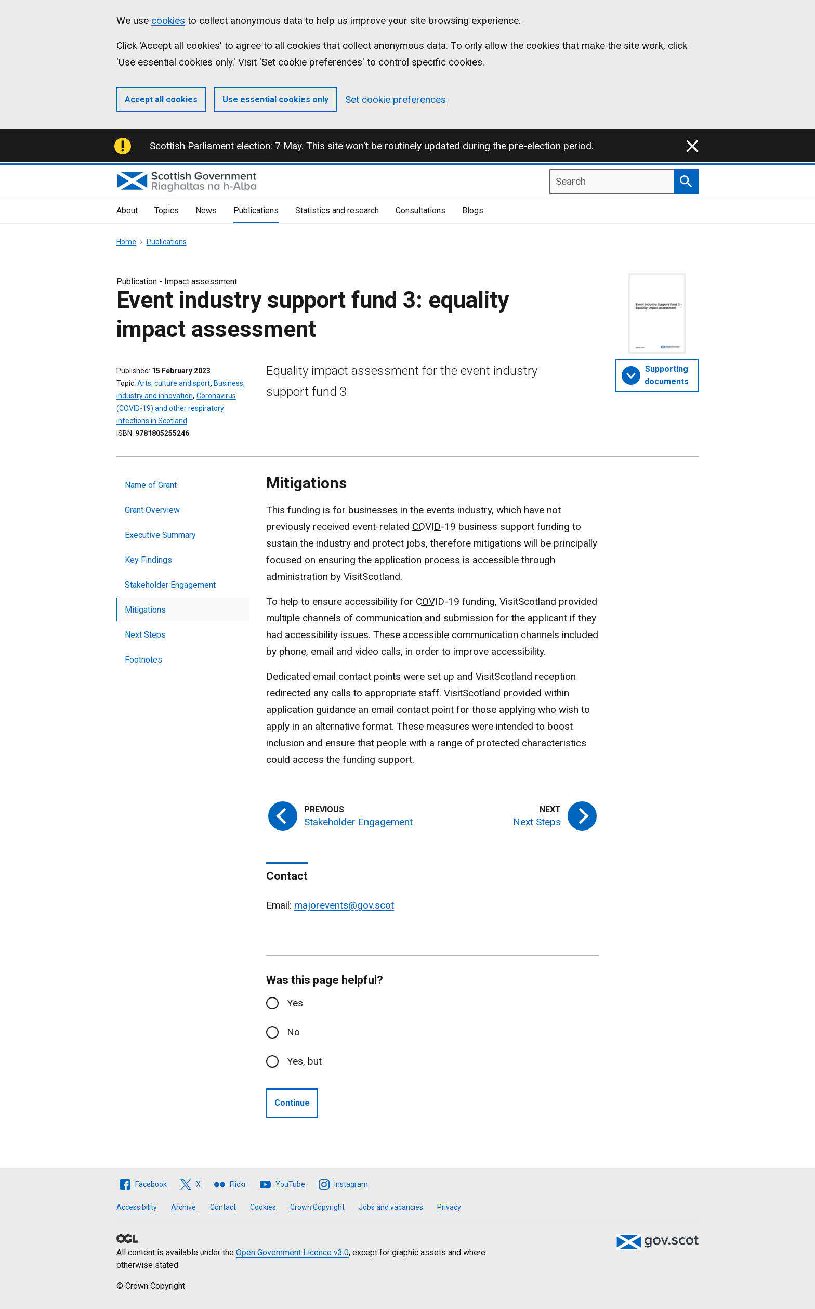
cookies (168, 21)
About (127, 210)
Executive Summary (160, 535)
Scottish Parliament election (210, 146)
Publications (256, 210)
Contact (223, 1207)
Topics (166, 210)
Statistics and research (337, 210)
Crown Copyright (317, 1207)
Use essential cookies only (275, 100)
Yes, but (304, 1061)
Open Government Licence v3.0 (292, 1253)
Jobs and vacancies (391, 1207)
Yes (295, 1003)
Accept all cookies (161, 100)
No (293, 1032)
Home (126, 242)
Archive (183, 1207)
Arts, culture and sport (173, 383)
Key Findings (148, 560)
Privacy (449, 1207)
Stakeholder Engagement (170, 585)
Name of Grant (151, 485)
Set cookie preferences (395, 100)
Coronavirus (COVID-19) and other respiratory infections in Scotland (176, 408)
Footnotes (143, 660)
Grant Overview (152, 510)
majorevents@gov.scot (344, 905)
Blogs (472, 210)
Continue (292, 1103)
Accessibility (136, 1207)
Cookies (263, 1207)
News (206, 210)
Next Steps (145, 635)
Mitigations (145, 610)
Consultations (420, 210)
